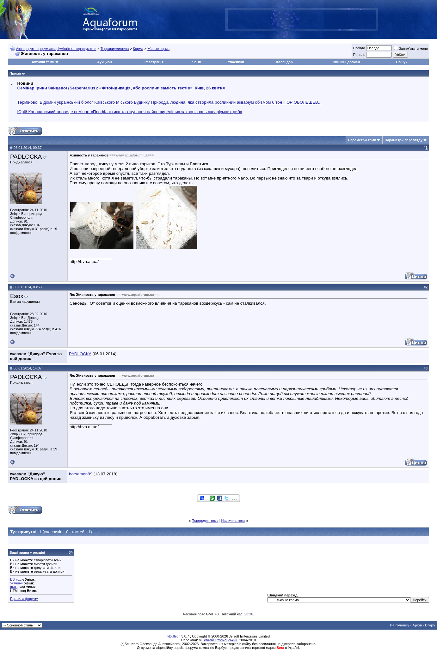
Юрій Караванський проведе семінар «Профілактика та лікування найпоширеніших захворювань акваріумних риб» (130, 111)
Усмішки (16, 583)
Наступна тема (233, 520)
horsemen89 (80, 474)
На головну (399, 625)
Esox (16, 296)
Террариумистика (115, 49)
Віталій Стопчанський (219, 640)
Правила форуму (24, 599)
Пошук (401, 62)
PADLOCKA (26, 156)
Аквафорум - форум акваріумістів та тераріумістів (56, 49)
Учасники (236, 62)
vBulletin (174, 636)
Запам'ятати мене (411, 49)
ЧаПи (196, 62)
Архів (417, 625)
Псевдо (359, 48)
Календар (284, 62)
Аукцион (104, 62)
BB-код (16, 579)
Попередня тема (205, 520)
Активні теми (43, 62)
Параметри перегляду (403, 140)
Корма (138, 49)
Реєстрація (154, 62)
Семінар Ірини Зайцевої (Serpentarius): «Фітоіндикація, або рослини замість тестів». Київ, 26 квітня (121, 88)
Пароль (359, 55)
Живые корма (158, 49)
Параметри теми (362, 140)
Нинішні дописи (346, 62)
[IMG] (14, 587)
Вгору (430, 625)
